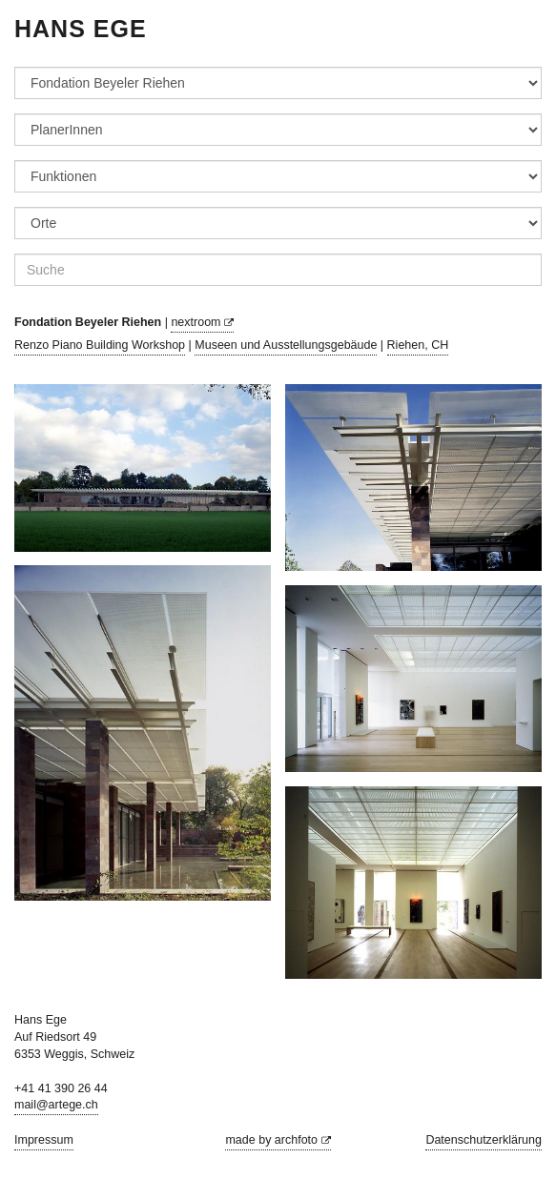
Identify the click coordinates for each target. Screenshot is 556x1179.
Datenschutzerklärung (483, 1140)
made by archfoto (277, 1140)
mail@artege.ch (56, 1104)
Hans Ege (80, 28)
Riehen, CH (418, 345)
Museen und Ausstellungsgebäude (286, 345)
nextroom (202, 322)
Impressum (43, 1140)
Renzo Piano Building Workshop (99, 345)
